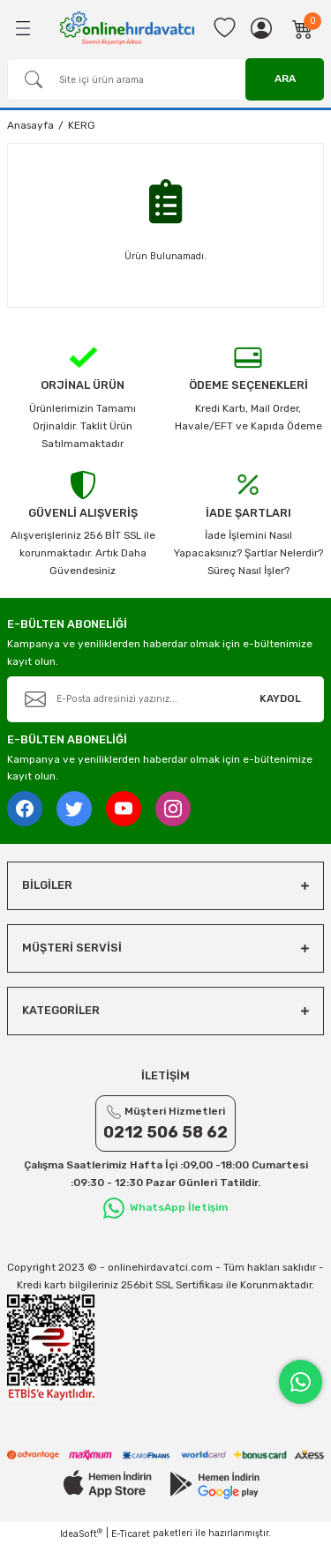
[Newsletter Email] (165, 699)
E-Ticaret (130, 1534)
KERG (81, 125)
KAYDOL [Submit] (280, 698)
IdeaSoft (81, 1533)
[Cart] (303, 28)
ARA (285, 78)
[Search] (165, 79)
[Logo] (127, 28)
